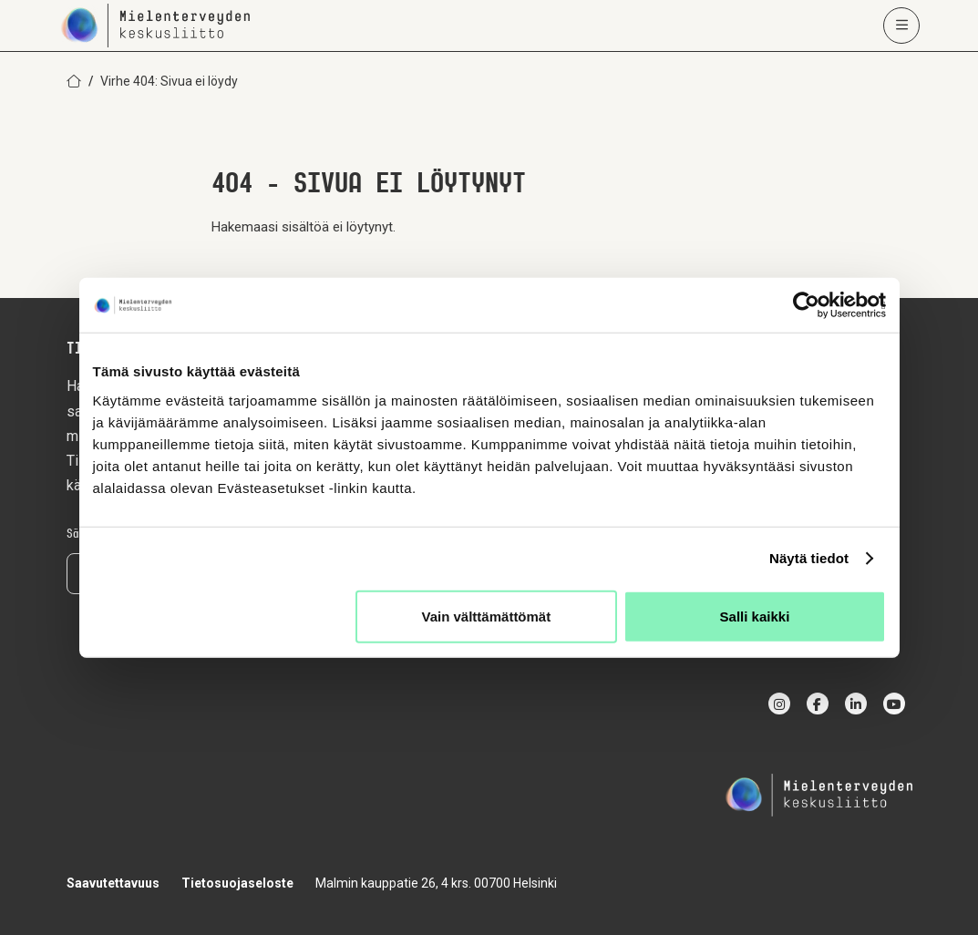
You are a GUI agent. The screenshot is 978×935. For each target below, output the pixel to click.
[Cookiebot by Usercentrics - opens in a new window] (806, 305)
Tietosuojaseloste (237, 883)
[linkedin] (856, 703)
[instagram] (779, 703)
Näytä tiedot (809, 558)
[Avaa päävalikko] (901, 25)
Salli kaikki (755, 615)
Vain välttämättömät (486, 615)
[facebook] (818, 703)
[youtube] (894, 703)
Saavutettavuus (113, 883)
